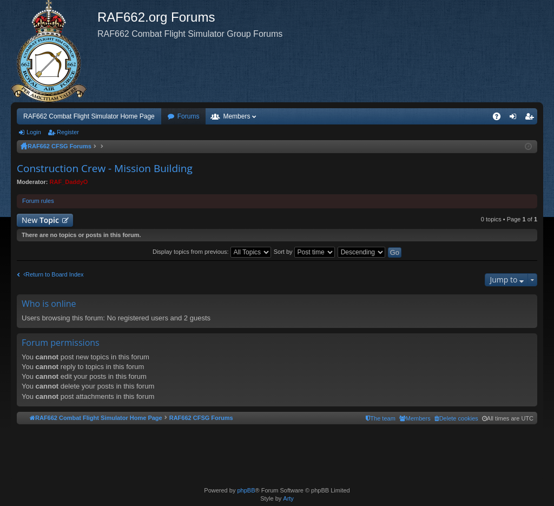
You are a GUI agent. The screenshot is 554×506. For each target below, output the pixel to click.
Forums (188, 116)
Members (236, 116)
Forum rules (38, 201)
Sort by (304, 251)
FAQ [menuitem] (500, 118)
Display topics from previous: (212, 251)
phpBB (246, 490)
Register (68, 132)
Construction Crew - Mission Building (105, 168)
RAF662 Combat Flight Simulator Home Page (89, 116)
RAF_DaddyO (69, 182)
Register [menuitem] (531, 118)
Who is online (49, 304)
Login (34, 132)
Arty (288, 498)
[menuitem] (456, 418)
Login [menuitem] (515, 118)
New (40, 220)
